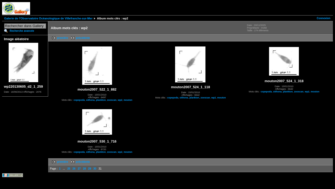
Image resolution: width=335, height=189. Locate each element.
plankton (101, 100)
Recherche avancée (22, 30)
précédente (83, 37)
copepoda (79, 100)
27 (79, 168)
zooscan (111, 100)
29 (89, 168)
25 (68, 168)
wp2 (120, 100)
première (62, 37)
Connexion (323, 18)
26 (73, 168)
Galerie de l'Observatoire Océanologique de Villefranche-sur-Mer (48, 18)
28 (84, 168)
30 (94, 168)
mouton (128, 100)
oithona (90, 100)
